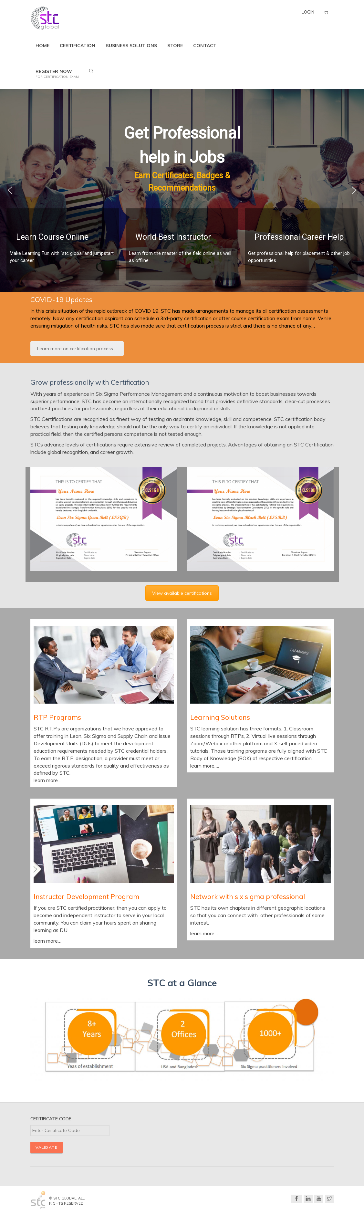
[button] (10, 190)
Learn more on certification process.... (77, 348)
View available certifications (182, 593)
